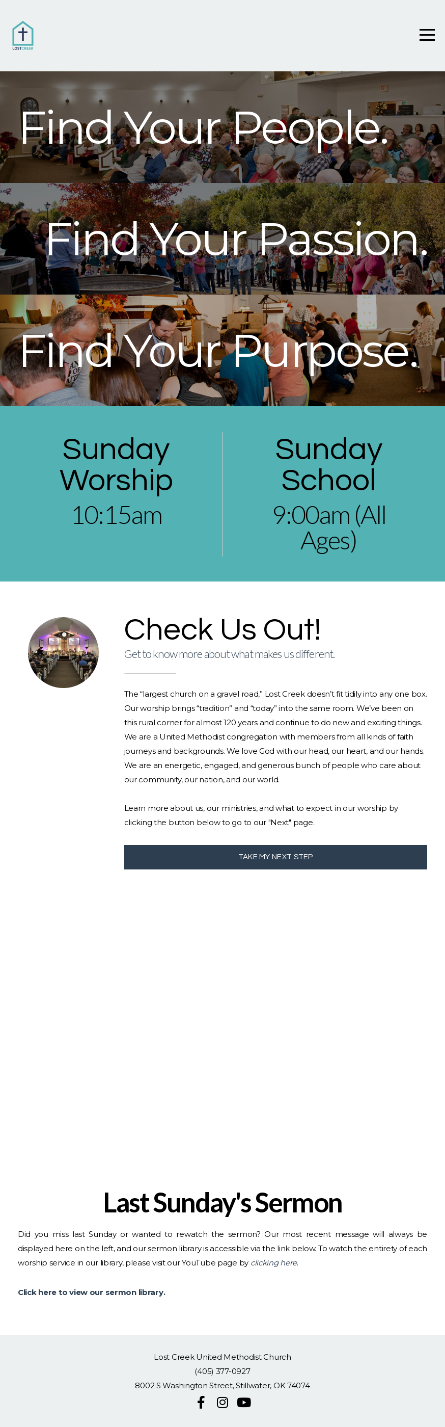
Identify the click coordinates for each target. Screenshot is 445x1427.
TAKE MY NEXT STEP (275, 857)
